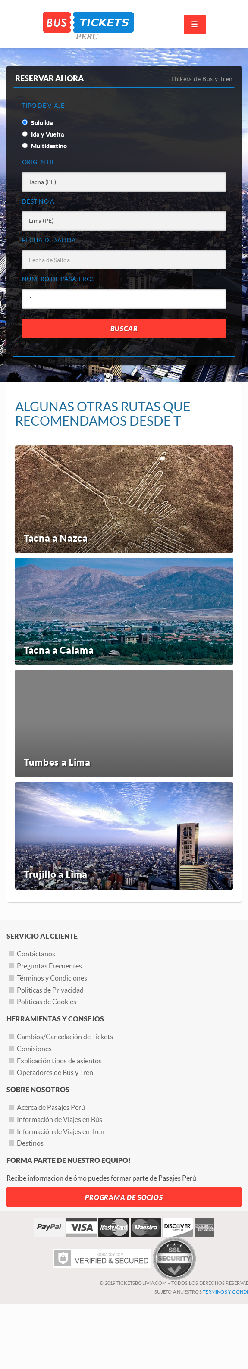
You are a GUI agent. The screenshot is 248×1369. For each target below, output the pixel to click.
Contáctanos (36, 954)
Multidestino (44, 146)
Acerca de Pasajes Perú (51, 1107)
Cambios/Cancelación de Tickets (65, 1036)
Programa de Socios (124, 1198)
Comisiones (34, 1049)
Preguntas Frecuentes (49, 966)
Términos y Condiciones (52, 978)
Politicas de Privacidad (50, 990)
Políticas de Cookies (46, 1002)
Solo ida (37, 122)
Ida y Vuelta (43, 134)
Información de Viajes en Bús (59, 1119)
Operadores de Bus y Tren (55, 1072)
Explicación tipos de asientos (59, 1061)
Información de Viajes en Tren (60, 1131)
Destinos (30, 1143)
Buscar (124, 329)
